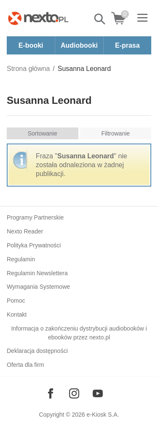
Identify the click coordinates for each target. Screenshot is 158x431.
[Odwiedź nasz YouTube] (97, 393)
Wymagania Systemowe (38, 286)
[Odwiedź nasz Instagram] (74, 393)
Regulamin (21, 259)
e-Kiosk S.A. (103, 414)
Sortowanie (42, 133)
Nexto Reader (25, 231)
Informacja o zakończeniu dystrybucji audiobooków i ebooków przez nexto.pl (79, 333)
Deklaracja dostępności (37, 350)
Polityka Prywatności (34, 245)
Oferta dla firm (25, 364)
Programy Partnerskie (35, 217)
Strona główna (28, 68)
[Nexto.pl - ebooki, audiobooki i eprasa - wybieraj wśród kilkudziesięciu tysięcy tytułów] (38, 18)
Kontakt (17, 314)
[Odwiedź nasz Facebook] (50, 393)
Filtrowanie (115, 133)
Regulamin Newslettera (37, 273)
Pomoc (16, 300)
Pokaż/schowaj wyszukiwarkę (100, 19)
